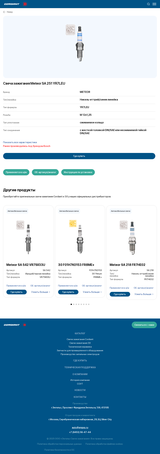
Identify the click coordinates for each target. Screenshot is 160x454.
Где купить (79, 156)
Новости (80, 390)
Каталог (80, 333)
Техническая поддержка (80, 367)
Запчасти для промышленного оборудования (80, 350)
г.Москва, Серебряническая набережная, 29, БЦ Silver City (80, 419)
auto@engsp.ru (80, 427)
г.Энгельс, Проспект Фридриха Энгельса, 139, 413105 (80, 407)
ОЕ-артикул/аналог (45, 172)
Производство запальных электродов (80, 354)
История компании (80, 380)
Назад (7, 12)
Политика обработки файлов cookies (104, 444)
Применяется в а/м (16, 172)
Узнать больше (39, 291)
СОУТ (80, 384)
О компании (80, 374)
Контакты (80, 397)
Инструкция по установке (78, 172)
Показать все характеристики (20, 142)
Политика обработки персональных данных (59, 444)
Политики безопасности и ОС (59, 450)
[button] (71, 304)
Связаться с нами (144, 325)
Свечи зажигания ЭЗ (80, 343)
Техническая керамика (80, 347)
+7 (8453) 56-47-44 (80, 432)
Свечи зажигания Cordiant (80, 339)
